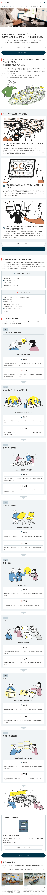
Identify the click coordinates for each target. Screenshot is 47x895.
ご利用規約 (23, 891)
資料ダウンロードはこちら (23, 47)
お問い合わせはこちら (23, 52)
